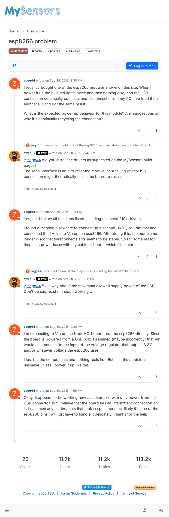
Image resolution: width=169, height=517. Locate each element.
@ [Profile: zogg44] (32, 160)
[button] (6, 510)
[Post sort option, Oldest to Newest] (15, 66)
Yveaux (29, 153)
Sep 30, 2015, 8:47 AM (79, 153)
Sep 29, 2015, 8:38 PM (66, 80)
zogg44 (29, 80)
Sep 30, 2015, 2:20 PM (66, 326)
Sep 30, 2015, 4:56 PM (66, 390)
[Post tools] (156, 130)
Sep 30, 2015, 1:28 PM (79, 279)
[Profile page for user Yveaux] (14, 156)
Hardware (18, 51)
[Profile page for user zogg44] (14, 83)
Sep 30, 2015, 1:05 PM (66, 212)
